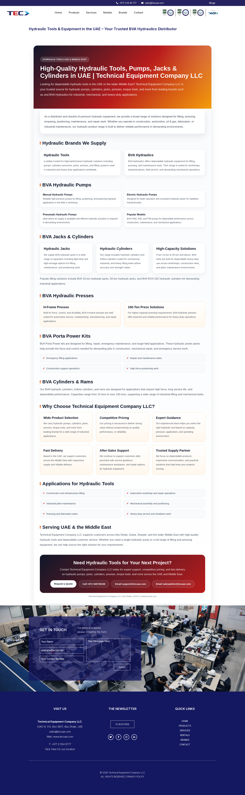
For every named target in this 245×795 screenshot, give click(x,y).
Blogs (212, 3)
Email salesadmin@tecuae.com (173, 584)
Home (58, 12)
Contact (138, 12)
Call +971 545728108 (93, 584)
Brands (123, 12)
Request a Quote (63, 583)
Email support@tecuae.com (130, 584)
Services (91, 12)
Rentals (107, 12)
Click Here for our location (60, 749)
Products (74, 12)
